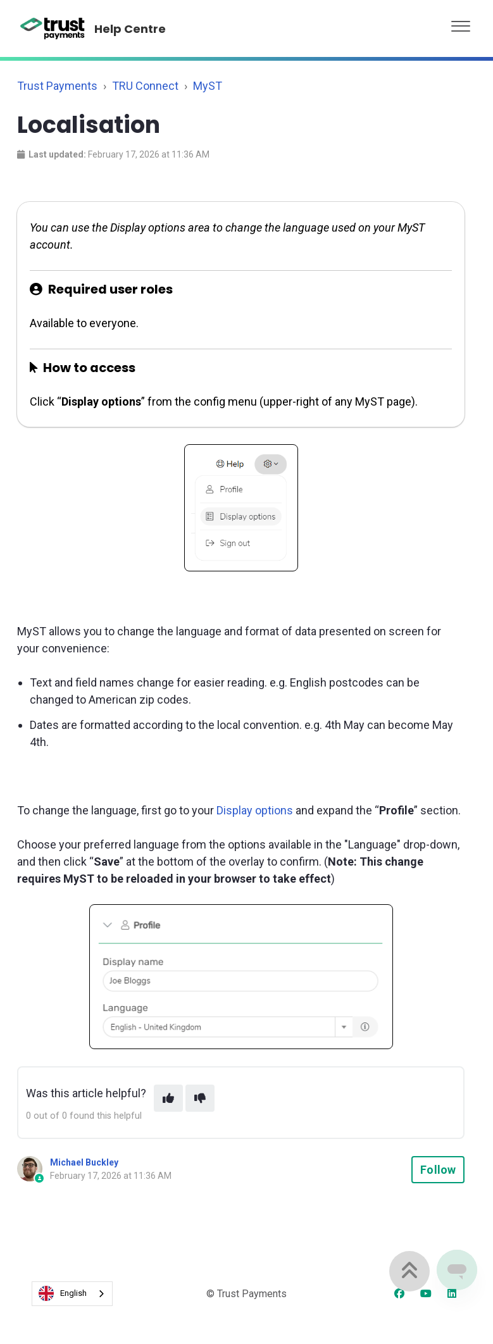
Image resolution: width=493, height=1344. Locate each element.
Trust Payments (57, 85)
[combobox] (72, 1293)
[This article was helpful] (168, 1098)
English (63, 1293)
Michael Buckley (84, 1162)
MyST (207, 85)
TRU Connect (145, 85)
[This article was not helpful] (200, 1098)
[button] (460, 23)
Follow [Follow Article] (438, 1169)
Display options (254, 810)
